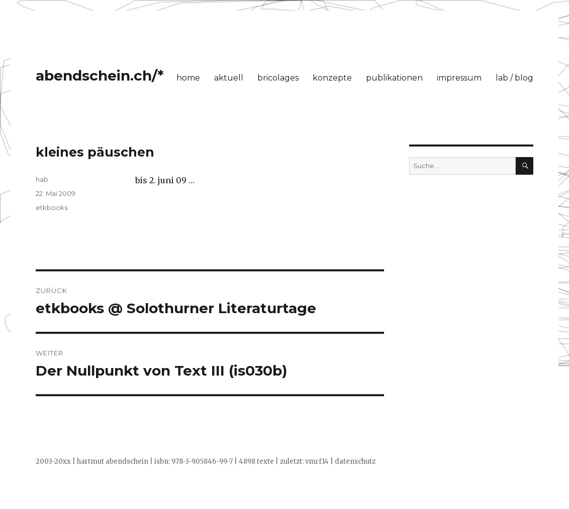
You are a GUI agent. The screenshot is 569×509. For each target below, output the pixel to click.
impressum (459, 78)
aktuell (228, 78)
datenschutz (355, 461)
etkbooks (51, 207)
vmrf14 (317, 461)
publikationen (394, 78)
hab (42, 179)
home (188, 78)
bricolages (278, 78)
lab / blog (514, 78)
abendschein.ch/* (100, 75)
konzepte (332, 78)
